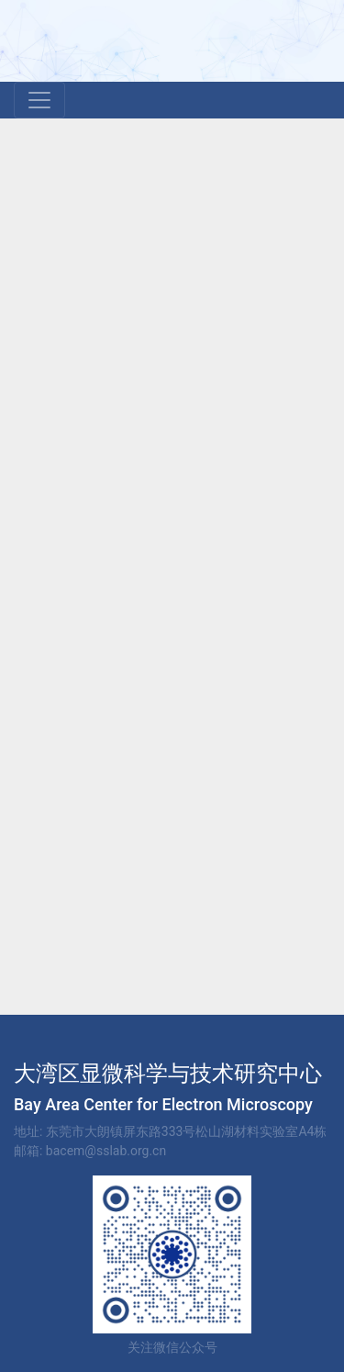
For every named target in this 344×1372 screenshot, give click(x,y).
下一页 (301, 814)
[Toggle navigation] (39, 100)
